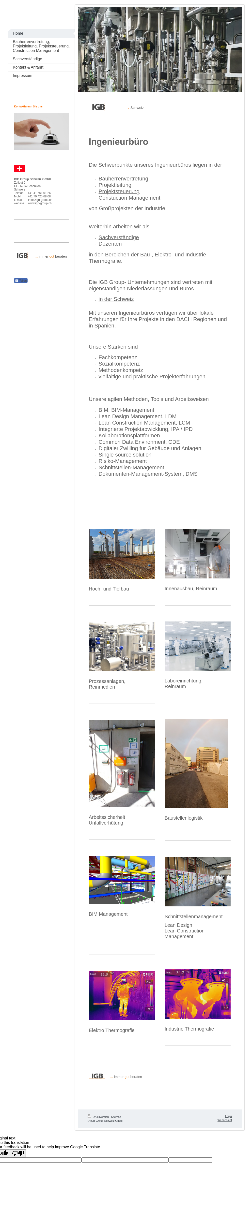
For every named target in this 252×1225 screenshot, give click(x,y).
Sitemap (116, 1116)
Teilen (21, 280)
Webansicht (225, 1120)
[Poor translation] (18, 1153)
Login (228, 1116)
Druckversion (99, 1116)
